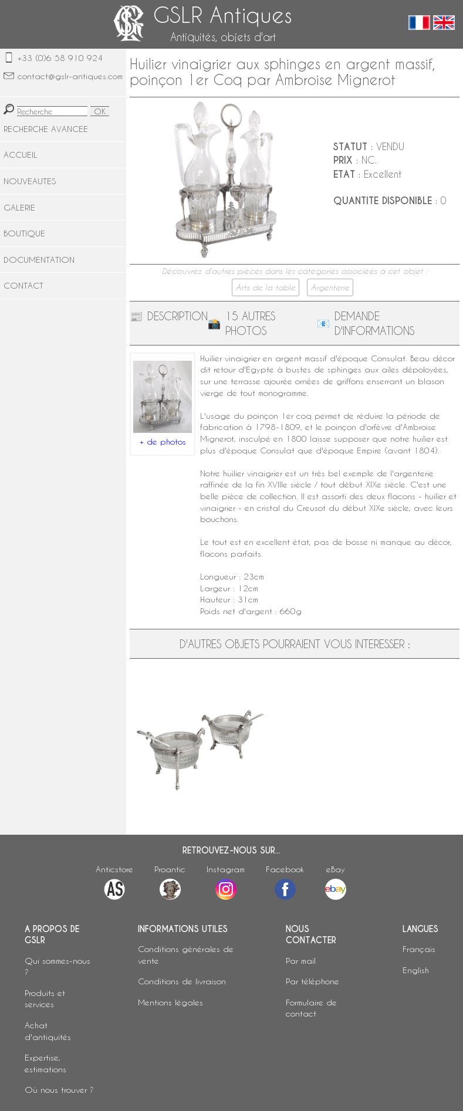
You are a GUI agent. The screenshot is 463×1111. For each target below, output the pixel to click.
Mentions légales (170, 1002)
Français (419, 949)
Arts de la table (265, 287)
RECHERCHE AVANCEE (46, 129)
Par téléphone (312, 981)
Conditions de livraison (182, 981)
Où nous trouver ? (59, 1090)
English (416, 970)
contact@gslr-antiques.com (70, 76)
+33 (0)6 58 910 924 (60, 58)
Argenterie (330, 287)
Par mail (301, 961)
